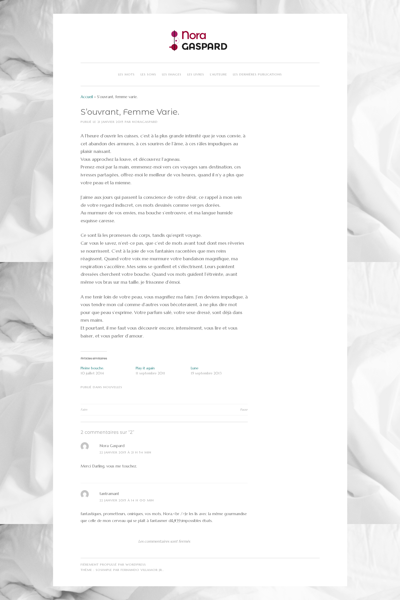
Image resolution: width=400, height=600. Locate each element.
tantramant (109, 493)
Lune (194, 368)
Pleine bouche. (92, 368)
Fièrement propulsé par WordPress (113, 564)
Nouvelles (112, 387)
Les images (171, 74)
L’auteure (218, 74)
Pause (244, 409)
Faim (84, 409)
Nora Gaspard (111, 445)
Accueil (87, 96)
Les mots (126, 74)
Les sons (148, 74)
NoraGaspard (145, 122)
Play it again (145, 368)
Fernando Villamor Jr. (142, 570)
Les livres (195, 74)
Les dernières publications (257, 74)
